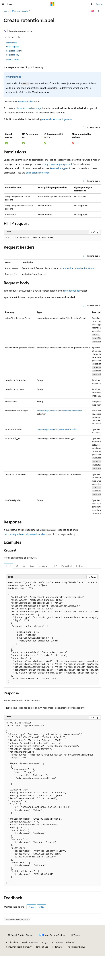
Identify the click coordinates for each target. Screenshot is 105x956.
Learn (6, 10)
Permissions (11, 42)
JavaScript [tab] (43, 565)
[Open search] (92, 4)
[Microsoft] (52, 4)
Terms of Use (42, 946)
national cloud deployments (57, 119)
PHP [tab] (55, 565)
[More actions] (98, 11)
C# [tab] (17, 565)
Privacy (69, 942)
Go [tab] (24, 565)
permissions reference (37, 172)
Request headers (14, 50)
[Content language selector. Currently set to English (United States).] (20, 935)
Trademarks (57, 946)
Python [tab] (79, 565)
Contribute (57, 942)
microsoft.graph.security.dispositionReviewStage (59, 410)
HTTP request (12, 46)
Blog (44, 942)
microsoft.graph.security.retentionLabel (24, 534)
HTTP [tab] (8, 565)
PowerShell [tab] (66, 565)
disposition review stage (28, 108)
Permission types (59, 168)
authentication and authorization (78, 268)
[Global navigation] (3, 4)
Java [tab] (32, 565)
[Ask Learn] (93, 11)
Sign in (99, 3)
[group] (52, 412)
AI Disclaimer (12, 942)
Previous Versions (30, 942)
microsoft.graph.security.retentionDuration (57, 429)
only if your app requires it (58, 164)
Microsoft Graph (20, 10)
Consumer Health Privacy (18, 946)
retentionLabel (25, 101)
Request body (12, 54)
